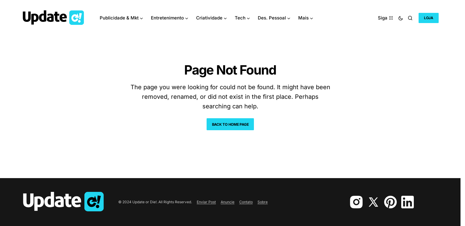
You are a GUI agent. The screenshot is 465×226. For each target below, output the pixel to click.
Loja (428, 18)
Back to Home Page (230, 124)
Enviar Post (206, 202)
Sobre (263, 202)
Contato (246, 202)
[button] (400, 18)
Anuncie (227, 202)
